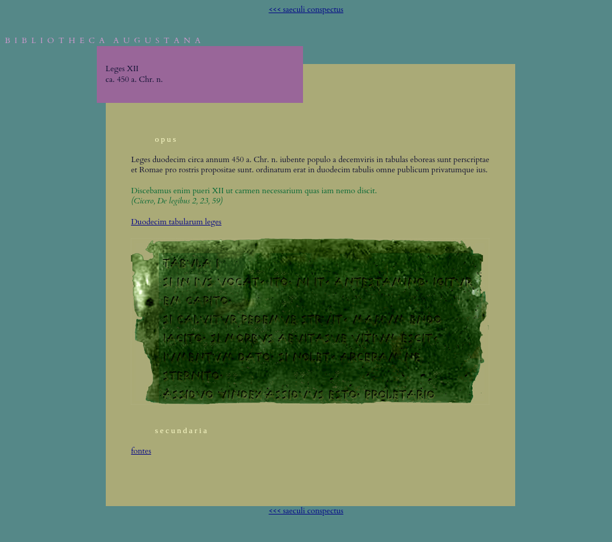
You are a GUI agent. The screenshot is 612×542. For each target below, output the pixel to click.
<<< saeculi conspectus (306, 9)
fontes (141, 451)
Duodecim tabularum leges (176, 222)
